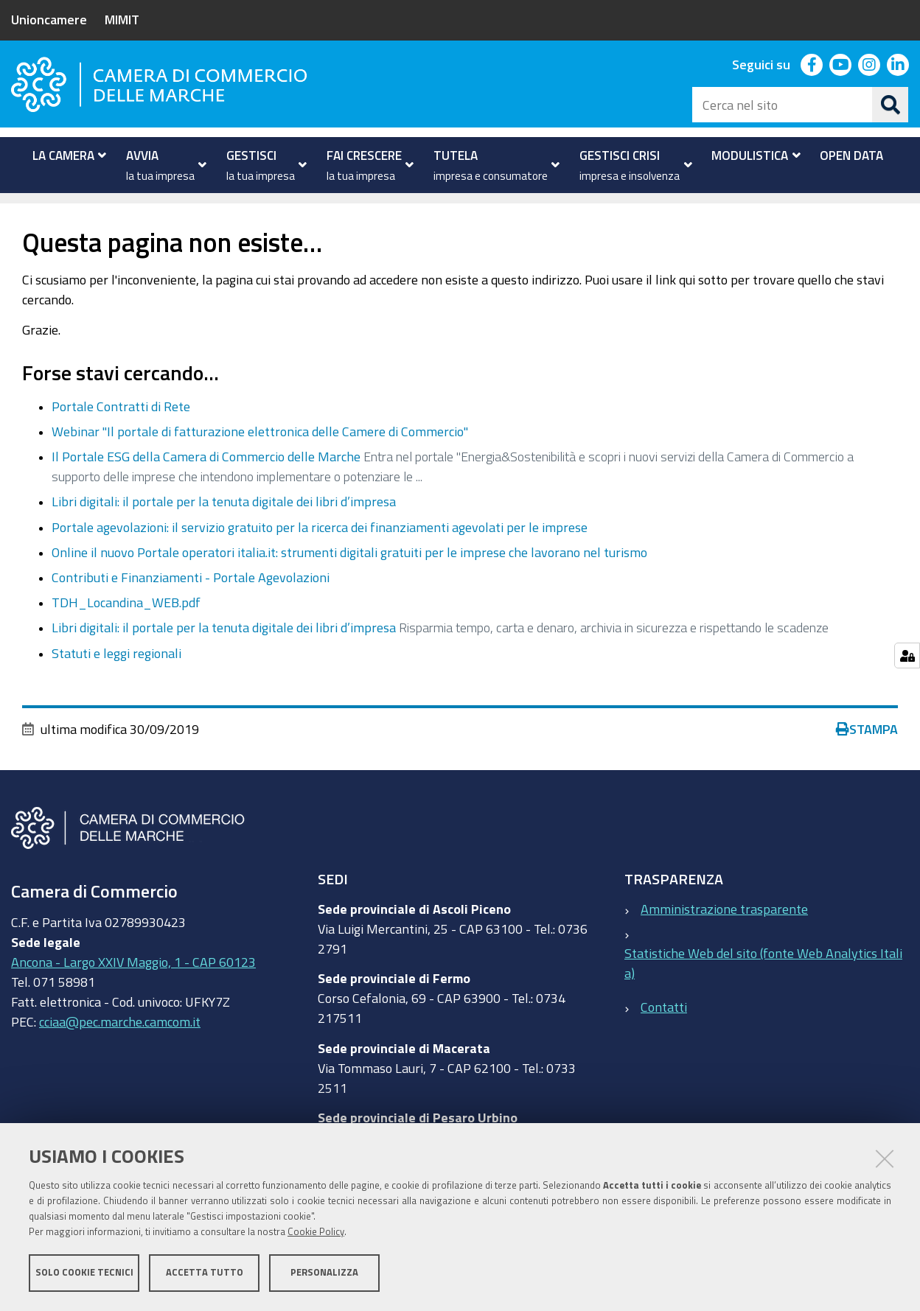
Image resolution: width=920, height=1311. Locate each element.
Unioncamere (49, 19)
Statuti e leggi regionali (116, 675)
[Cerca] (890, 104)
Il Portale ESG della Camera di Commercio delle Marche (206, 479)
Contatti (664, 1029)
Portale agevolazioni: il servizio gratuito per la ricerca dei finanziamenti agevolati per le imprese (320, 549)
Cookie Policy (316, 1232)
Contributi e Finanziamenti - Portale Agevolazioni (191, 599)
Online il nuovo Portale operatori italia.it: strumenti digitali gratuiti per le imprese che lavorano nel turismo (349, 574)
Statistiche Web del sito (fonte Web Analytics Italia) (763, 984)
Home (20, 209)
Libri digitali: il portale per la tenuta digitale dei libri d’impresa (224, 524)
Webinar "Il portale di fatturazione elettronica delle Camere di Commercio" (260, 454)
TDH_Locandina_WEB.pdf (126, 625)
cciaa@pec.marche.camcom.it (120, 1044)
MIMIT (122, 19)
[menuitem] (65, 155)
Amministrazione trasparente (724, 930)
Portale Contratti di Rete (121, 428)
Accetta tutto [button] (204, 1272)
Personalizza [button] (324, 1272)
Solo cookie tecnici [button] (84, 1272)
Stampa (867, 751)
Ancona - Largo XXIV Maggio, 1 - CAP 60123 (133, 984)
